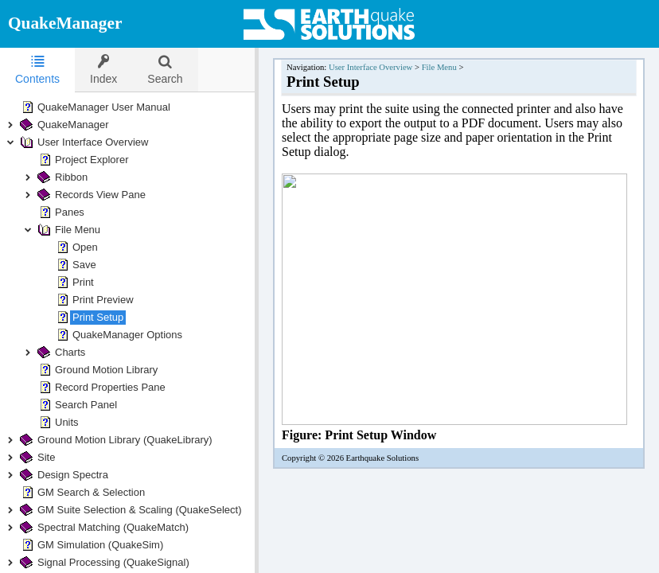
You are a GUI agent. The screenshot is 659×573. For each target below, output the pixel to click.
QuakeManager (65, 23)
